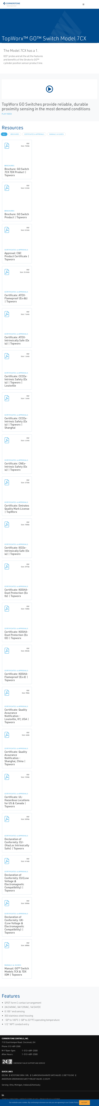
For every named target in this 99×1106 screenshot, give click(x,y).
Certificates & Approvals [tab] (34, 134)
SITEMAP (56, 1099)
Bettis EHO (69, 1075)
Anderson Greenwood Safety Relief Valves (22, 1079)
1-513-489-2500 (30, 1050)
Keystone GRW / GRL (20, 1075)
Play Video (7, 114)
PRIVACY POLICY (46, 1099)
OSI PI (47, 1079)
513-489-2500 (14, 1046)
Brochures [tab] (14, 134)
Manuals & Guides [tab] (56, 134)
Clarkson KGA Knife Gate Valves (46, 1075)
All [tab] (4, 134)
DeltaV (5, 1075)
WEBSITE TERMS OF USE (29, 1099)
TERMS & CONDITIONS (10, 1099)
